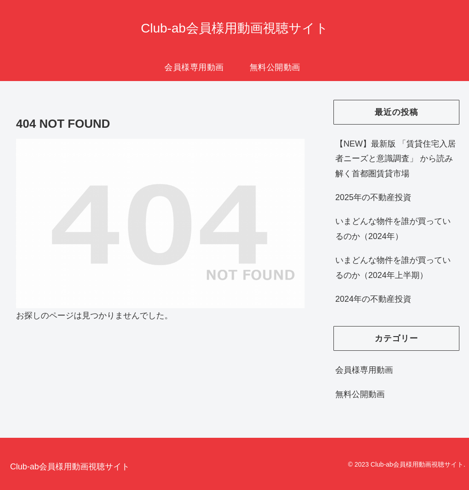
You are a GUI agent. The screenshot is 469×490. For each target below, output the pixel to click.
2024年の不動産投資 (373, 299)
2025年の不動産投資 (373, 197)
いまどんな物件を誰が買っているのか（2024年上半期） (393, 267)
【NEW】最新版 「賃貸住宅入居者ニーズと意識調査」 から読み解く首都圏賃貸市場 (395, 158)
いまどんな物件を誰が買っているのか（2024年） (393, 228)
